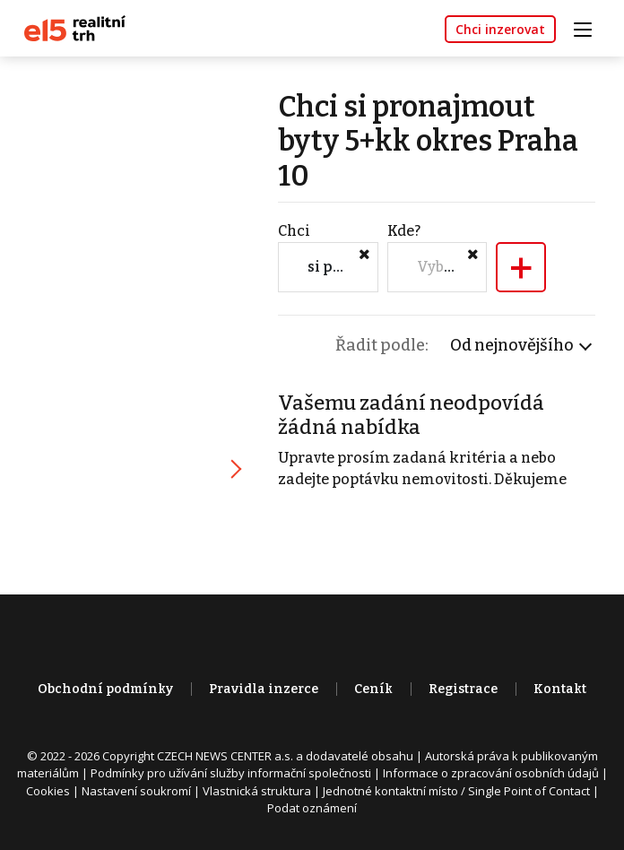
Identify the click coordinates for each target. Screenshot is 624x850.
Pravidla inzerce (263, 689)
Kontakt (559, 689)
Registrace (463, 689)
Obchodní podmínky (105, 689)
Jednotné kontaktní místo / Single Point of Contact (456, 791)
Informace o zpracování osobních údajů (491, 773)
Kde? (403, 230)
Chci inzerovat (500, 29)
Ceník (373, 689)
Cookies (48, 791)
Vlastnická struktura (257, 791)
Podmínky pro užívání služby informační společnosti (231, 773)
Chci (294, 230)
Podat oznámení (312, 808)
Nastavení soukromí (136, 791)
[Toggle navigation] (589, 27)
